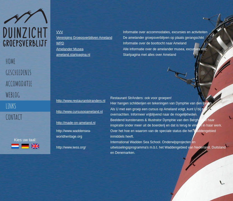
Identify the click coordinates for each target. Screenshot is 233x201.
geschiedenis (18, 72)
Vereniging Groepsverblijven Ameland (84, 38)
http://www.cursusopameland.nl (79, 112)
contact (14, 117)
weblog (13, 94)
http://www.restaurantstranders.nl (80, 101)
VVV (59, 32)
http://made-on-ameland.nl (75, 123)
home (10, 61)
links (11, 106)
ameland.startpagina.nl (73, 55)
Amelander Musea (69, 49)
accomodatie (19, 83)
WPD (60, 43)
